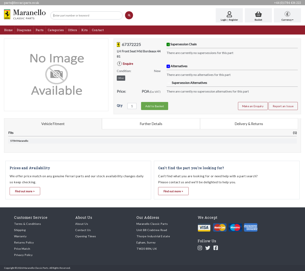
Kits (84, 30)
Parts (40, 30)
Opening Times (85, 236)
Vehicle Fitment (53, 124)
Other (121, 78)
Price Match (22, 248)
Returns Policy (24, 242)
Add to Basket (154, 106)
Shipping (20, 230)
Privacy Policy (23, 255)
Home (8, 30)
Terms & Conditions (27, 223)
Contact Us (83, 230)
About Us (81, 223)
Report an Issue (283, 106)
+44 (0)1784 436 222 (287, 3)
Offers (72, 30)
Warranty (20, 236)
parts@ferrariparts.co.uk (21, 3)
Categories (56, 30)
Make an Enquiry (252, 106)
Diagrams (24, 30)
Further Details (151, 124)
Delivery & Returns (249, 124)
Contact (98, 30)
